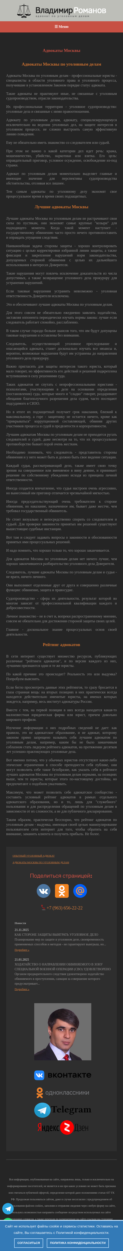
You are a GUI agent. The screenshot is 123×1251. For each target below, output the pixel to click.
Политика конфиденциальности (78, 1243)
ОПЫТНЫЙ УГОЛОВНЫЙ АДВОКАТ (34, 855)
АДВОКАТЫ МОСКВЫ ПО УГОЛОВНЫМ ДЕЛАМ (41, 862)
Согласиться (28, 1243)
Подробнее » (22, 950)
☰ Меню (61, 27)
